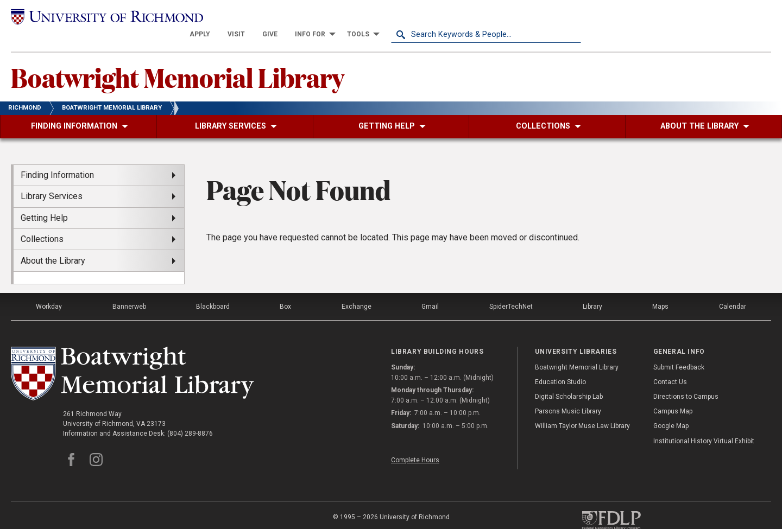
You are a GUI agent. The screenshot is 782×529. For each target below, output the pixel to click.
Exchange (356, 290)
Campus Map (672, 394)
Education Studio (560, 365)
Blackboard (213, 290)
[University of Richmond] (106, 17)
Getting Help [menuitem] (44, 201)
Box (285, 290)
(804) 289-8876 (190, 416)
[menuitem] (390, 17)
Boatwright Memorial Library (177, 60)
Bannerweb (129, 290)
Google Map (671, 409)
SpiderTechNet (511, 290)
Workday (49, 290)
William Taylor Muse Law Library (582, 409)
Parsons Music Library (568, 394)
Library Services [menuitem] (52, 179)
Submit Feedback (678, 350)
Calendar (732, 290)
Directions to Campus (685, 380)
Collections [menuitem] (42, 222)
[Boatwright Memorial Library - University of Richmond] (132, 357)
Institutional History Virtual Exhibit (703, 424)
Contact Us (670, 365)
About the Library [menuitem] (53, 243)
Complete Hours (415, 443)
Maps (660, 290)
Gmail (430, 290)
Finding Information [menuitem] (57, 158)
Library (592, 290)
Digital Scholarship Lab (569, 380)
